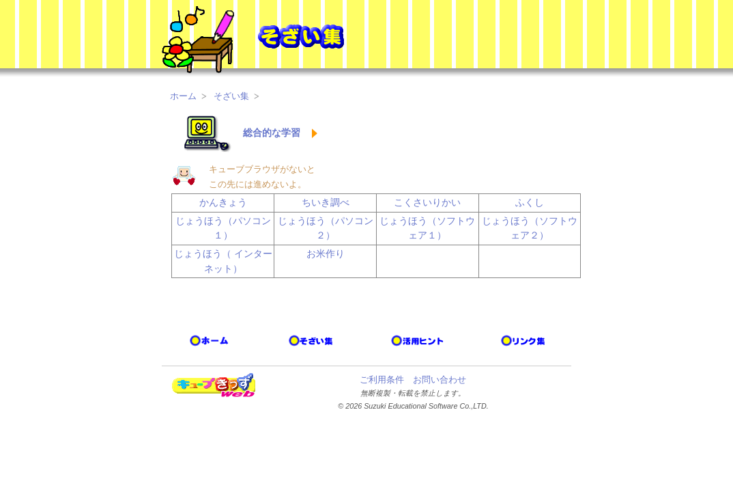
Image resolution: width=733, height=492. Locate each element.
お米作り (325, 253)
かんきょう (223, 202)
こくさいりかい (427, 202)
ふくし (529, 202)
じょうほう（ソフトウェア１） (427, 228)
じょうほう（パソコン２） (325, 228)
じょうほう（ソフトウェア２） (529, 228)
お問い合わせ (439, 379)
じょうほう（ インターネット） (223, 261)
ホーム (183, 96)
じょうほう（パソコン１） (223, 228)
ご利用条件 (382, 379)
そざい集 (231, 96)
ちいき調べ (325, 202)
